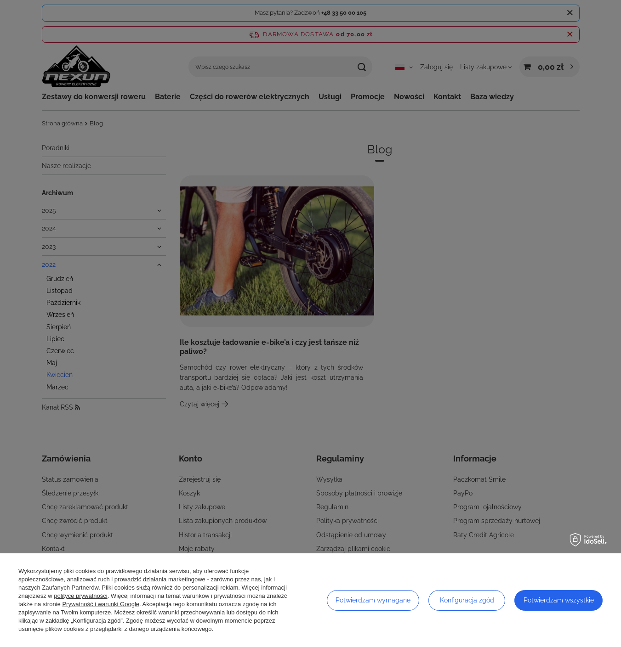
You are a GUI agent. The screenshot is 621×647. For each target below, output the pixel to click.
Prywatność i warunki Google (100, 604)
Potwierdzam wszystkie (559, 600)
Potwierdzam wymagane (373, 600)
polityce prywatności (80, 595)
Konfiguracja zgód (467, 600)
